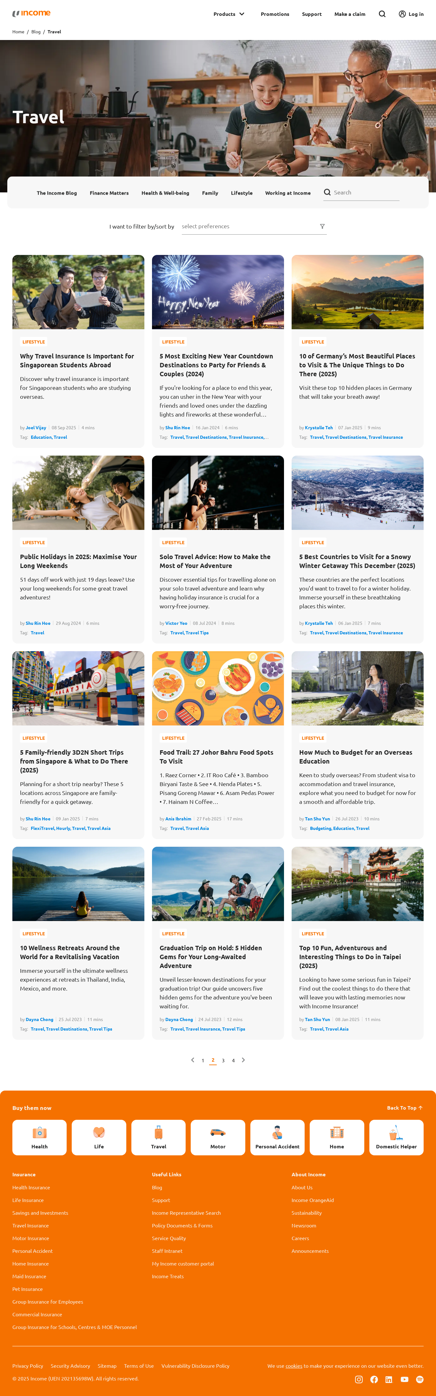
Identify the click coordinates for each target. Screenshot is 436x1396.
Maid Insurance (29, 1276)
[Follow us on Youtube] (404, 1378)
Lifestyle (242, 192)
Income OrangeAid (313, 1200)
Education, (42, 437)
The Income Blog (57, 192)
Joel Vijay (36, 427)
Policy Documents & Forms (182, 1225)
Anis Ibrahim (178, 818)
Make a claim (350, 13)
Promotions (275, 13)
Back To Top (405, 1107)
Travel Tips (197, 632)
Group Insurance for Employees (47, 1301)
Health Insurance (31, 1187)
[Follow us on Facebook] (374, 1378)
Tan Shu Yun (317, 818)
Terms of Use (139, 1365)
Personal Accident (32, 1250)
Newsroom (304, 1225)
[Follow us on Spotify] (420, 1378)
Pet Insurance (27, 1289)
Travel (60, 437)
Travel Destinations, (207, 437)
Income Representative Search (186, 1212)
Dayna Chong (39, 1019)
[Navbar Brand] (31, 14)
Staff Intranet (167, 1250)
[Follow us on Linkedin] (389, 1378)
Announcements (310, 1250)
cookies (294, 1365)
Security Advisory (70, 1365)
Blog (36, 31)
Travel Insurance (385, 437)
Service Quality (169, 1238)
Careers (300, 1238)
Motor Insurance (30, 1238)
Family (210, 192)
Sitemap (107, 1365)
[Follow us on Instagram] (359, 1378)
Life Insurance (28, 1200)
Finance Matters (109, 192)
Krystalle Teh (319, 427)
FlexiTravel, (43, 828)
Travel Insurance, (246, 437)
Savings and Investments (40, 1212)
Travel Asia (99, 828)
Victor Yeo (176, 623)
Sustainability (307, 1212)
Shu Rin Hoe (177, 427)
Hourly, (64, 828)
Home (18, 31)
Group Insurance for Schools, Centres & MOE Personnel (74, 1327)
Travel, (178, 437)
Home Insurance (30, 1263)
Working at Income (288, 192)
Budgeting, (321, 828)
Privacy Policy (27, 1365)
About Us (302, 1187)
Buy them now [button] (31, 1107)
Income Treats (168, 1276)
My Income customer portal (183, 1263)
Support (312, 13)
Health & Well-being (165, 192)
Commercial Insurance (37, 1314)
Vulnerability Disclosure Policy (195, 1365)
